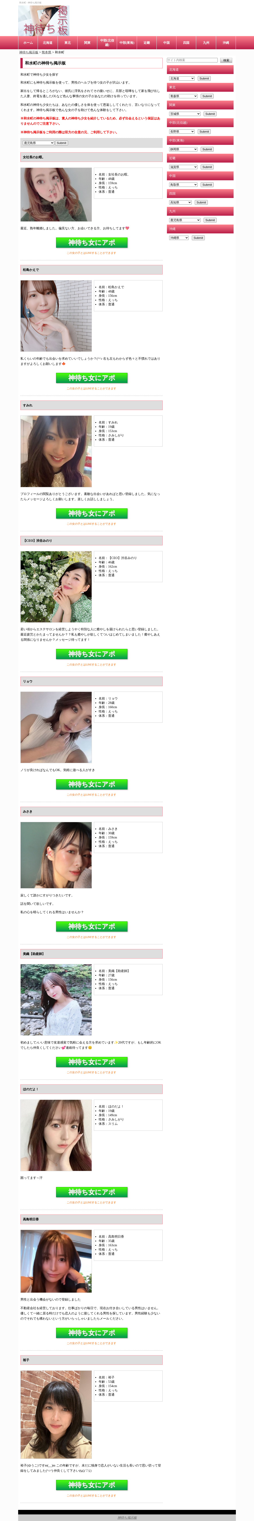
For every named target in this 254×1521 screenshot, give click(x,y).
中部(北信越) (107, 43)
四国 (186, 43)
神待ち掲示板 (127, 1517)
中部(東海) (127, 43)
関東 (87, 43)
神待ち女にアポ (91, 242)
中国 (166, 43)
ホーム (28, 43)
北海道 (47, 43)
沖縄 (226, 43)
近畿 (147, 43)
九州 (206, 43)
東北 (67, 43)
